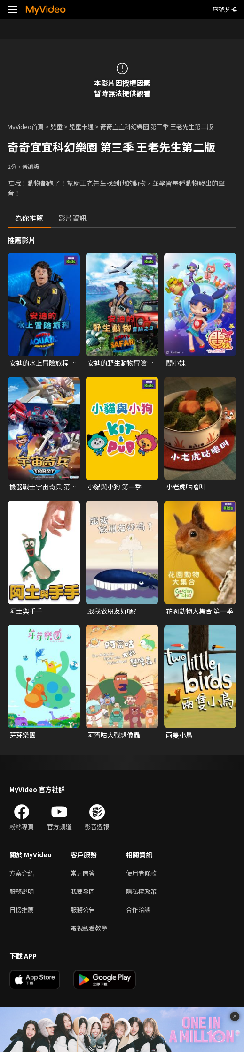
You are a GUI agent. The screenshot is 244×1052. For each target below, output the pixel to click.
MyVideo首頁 (26, 126)
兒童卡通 (81, 126)
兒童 (56, 126)
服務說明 (21, 891)
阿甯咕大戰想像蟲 (113, 734)
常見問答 (83, 873)
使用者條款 (141, 873)
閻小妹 (176, 362)
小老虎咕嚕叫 (185, 486)
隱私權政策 (141, 891)
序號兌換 (225, 9)
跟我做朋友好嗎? (111, 611)
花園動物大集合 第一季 (199, 611)
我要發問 (83, 891)
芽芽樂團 (22, 734)
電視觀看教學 (89, 927)
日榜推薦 (21, 909)
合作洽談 (138, 909)
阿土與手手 (25, 611)
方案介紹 (21, 873)
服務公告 (83, 909)
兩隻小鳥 (179, 734)
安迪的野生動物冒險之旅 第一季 (120, 362)
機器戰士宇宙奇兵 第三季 (43, 486)
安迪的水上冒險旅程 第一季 (43, 362)
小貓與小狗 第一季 (114, 486)
